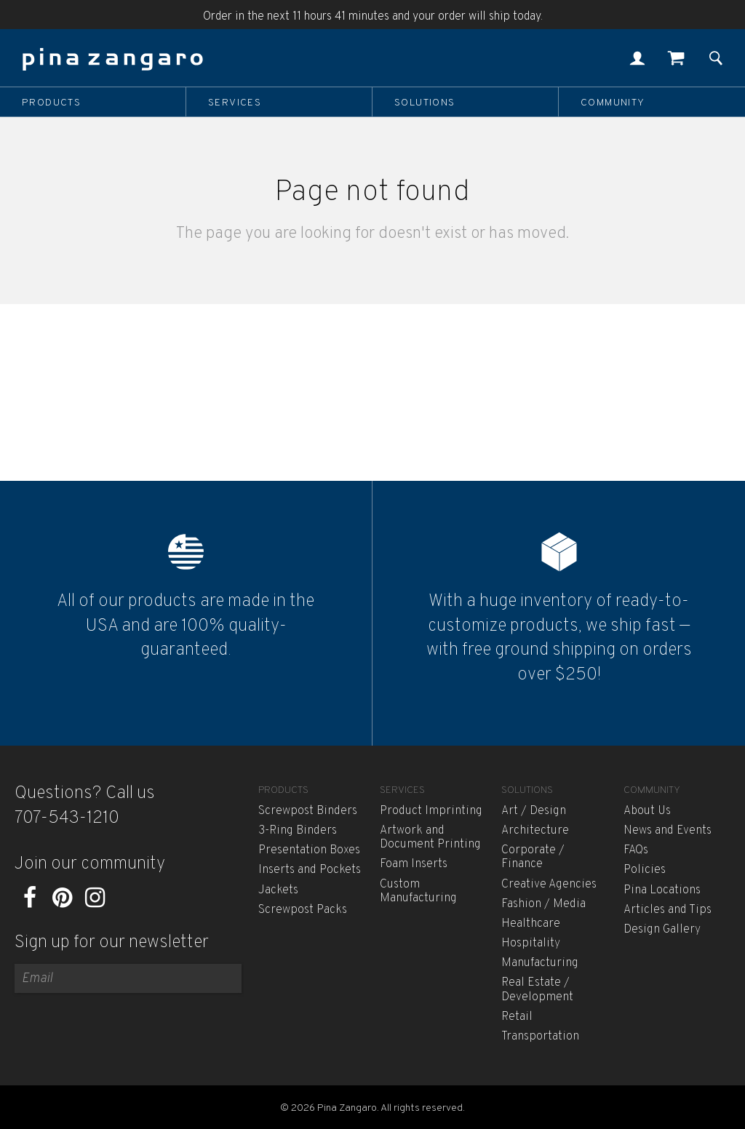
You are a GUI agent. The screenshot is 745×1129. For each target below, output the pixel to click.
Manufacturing (539, 963)
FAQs (636, 850)
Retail (517, 1017)
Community (613, 102)
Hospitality (530, 943)
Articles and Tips (668, 910)
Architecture (535, 830)
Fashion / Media (543, 904)
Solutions (424, 102)
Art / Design (533, 811)
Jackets (278, 890)
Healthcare (530, 924)
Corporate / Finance (533, 857)
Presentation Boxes (309, 850)
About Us (647, 811)
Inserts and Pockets (309, 870)
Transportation (540, 1036)
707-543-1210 (67, 818)
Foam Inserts (413, 864)
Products (51, 102)
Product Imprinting (431, 811)
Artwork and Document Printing (430, 837)
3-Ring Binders (297, 830)
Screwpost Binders (307, 811)
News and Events (668, 830)
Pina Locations (662, 890)
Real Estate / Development (537, 990)
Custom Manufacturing (418, 891)
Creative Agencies (549, 884)
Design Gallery (662, 929)
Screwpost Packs (302, 910)
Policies (645, 870)
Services (234, 102)
